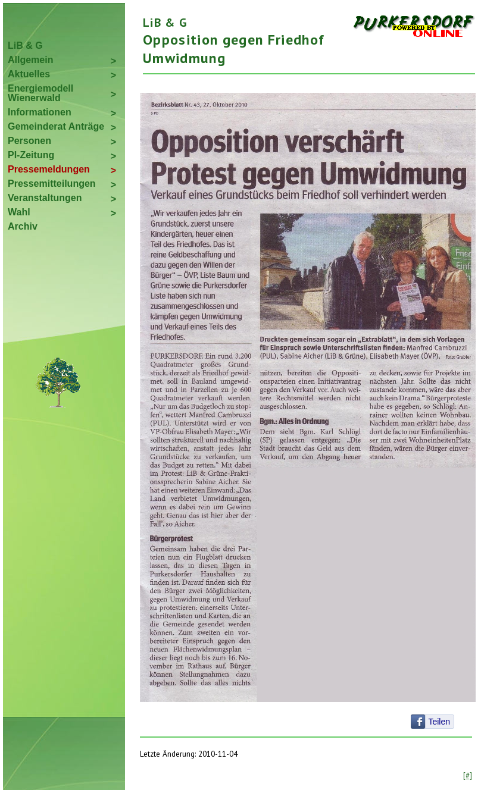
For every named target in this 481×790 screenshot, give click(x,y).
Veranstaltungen (45, 198)
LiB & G (25, 45)
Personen (29, 141)
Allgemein (30, 60)
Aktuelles (29, 74)
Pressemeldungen (49, 169)
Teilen (439, 721)
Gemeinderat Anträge (56, 126)
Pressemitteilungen (52, 183)
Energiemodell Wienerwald (40, 93)
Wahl (19, 212)
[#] (467, 775)
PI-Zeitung (31, 155)
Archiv (23, 226)
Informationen (39, 112)
